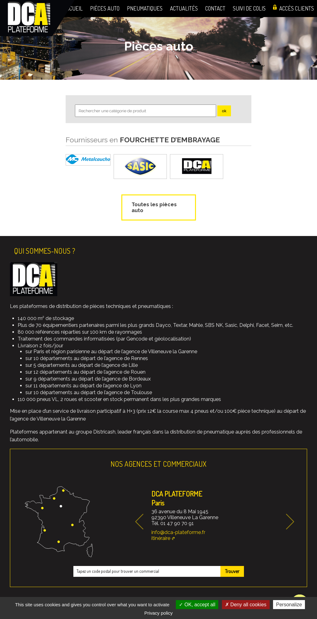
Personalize (289, 604)
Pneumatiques (145, 8)
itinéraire (160, 538)
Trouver (232, 571)
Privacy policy (158, 613)
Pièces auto (104, 8)
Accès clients (296, 8)
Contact (215, 8)
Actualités (184, 8)
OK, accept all (197, 604)
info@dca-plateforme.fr (178, 532)
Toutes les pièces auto (154, 207)
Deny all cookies (246, 604)
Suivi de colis (249, 8)
